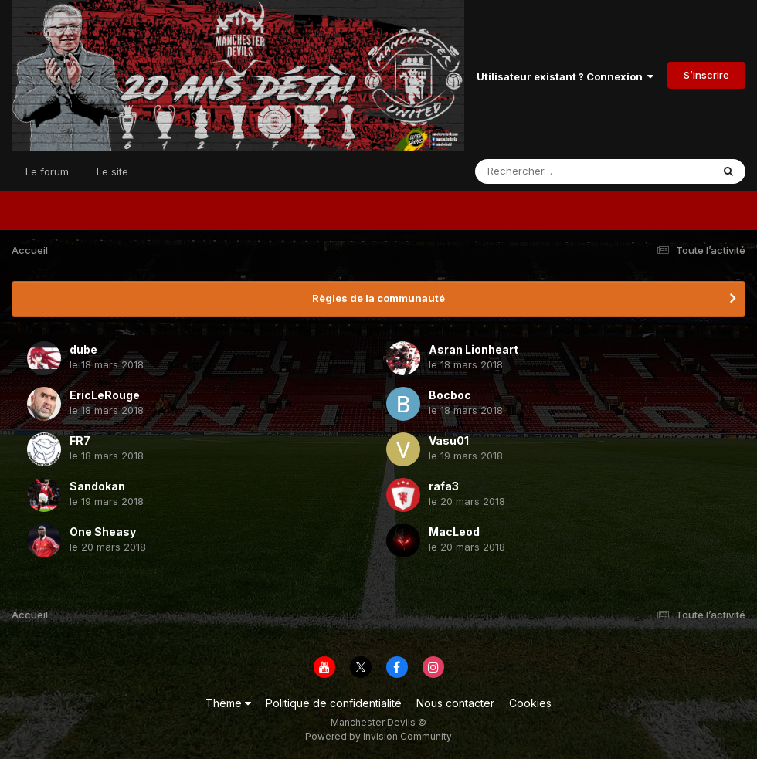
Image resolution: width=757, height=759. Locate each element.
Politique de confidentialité (334, 703)
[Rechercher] (549, 171)
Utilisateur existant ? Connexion (565, 76)
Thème (228, 703)
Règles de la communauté (378, 298)
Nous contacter (455, 703)
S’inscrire (706, 75)
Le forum (47, 171)
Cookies (530, 703)
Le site (112, 171)
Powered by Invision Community (378, 736)
